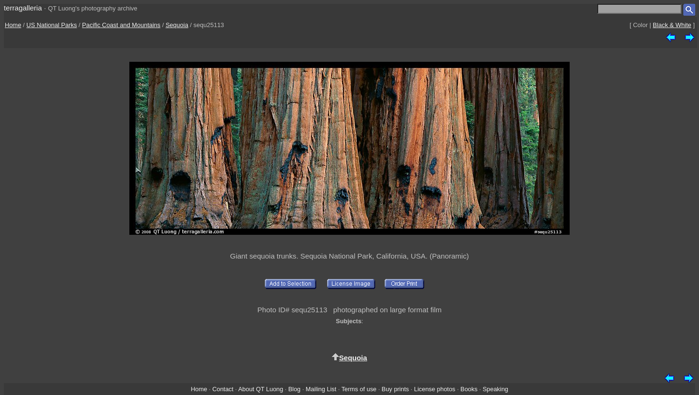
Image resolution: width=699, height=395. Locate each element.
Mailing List (321, 389)
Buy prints (395, 389)
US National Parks (52, 25)
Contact (222, 389)
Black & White (672, 25)
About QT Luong (260, 389)
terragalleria (23, 8)
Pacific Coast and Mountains (121, 25)
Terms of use (359, 389)
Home (13, 25)
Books (468, 389)
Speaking (495, 389)
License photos (435, 389)
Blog (294, 389)
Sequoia (176, 25)
